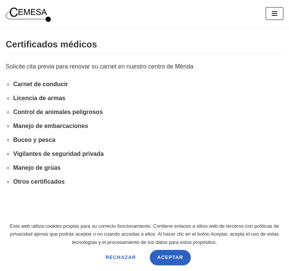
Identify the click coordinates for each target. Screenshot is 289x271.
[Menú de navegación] (274, 13)
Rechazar (120, 257)
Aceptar (170, 257)
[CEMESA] (28, 13)
